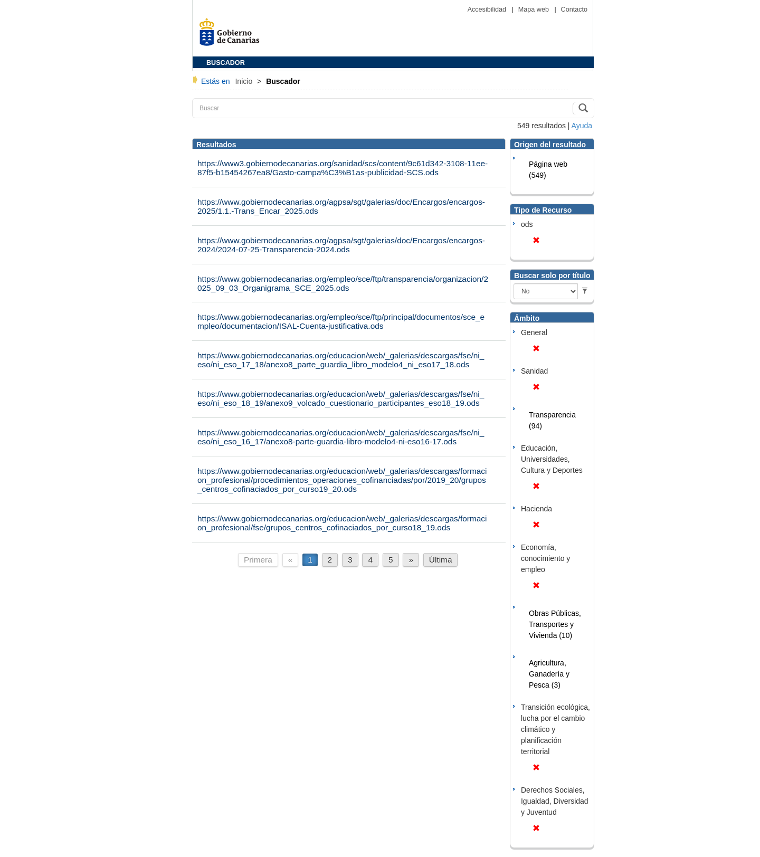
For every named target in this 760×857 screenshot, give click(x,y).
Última (440, 559)
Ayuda (582, 125)
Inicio (244, 81)
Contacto (574, 9)
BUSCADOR (225, 62)
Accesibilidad (488, 9)
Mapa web (534, 9)
